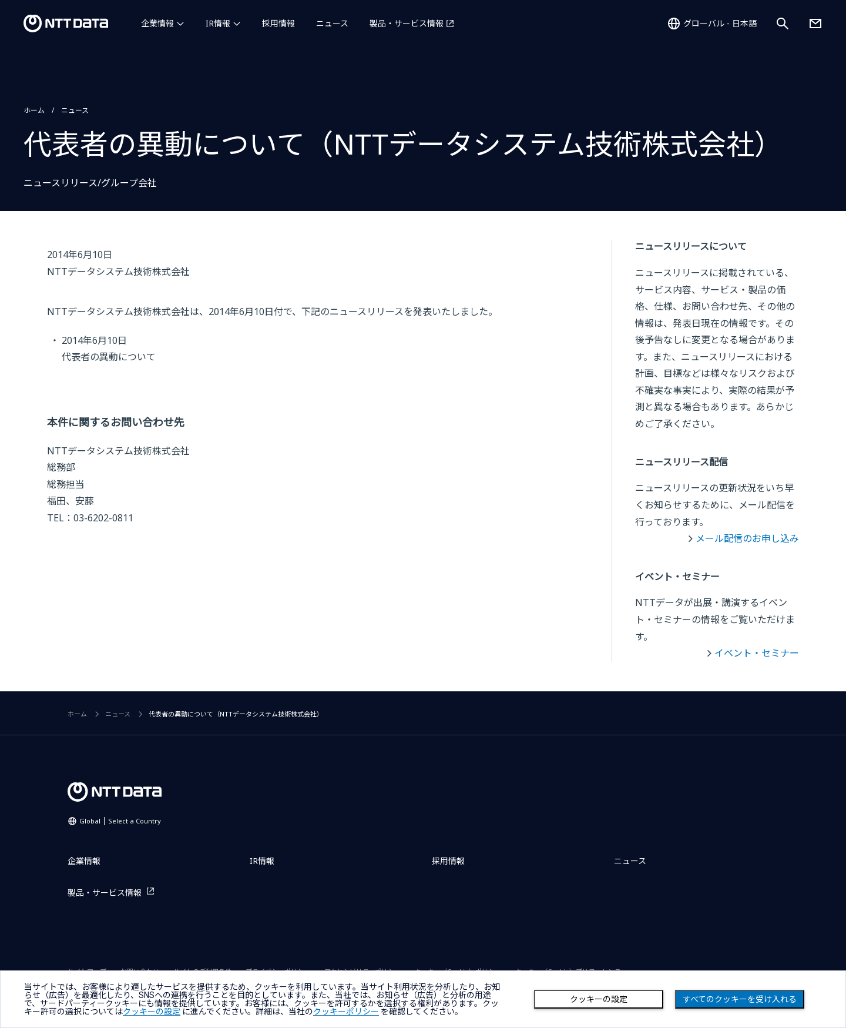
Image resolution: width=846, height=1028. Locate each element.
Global (120, 820)
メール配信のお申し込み (747, 538)
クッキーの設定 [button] (151, 1011)
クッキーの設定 (598, 999)
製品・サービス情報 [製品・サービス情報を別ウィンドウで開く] (407, 23)
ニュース (332, 23)
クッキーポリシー (346, 1011)
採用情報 (278, 23)
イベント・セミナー (756, 653)
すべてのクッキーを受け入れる (740, 999)
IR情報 (218, 23)
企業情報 (157, 23)
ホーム (34, 110)
